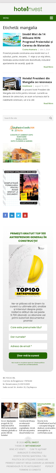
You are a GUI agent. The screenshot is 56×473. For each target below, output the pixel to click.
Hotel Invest (28, 9)
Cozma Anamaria (29, 49)
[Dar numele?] (28, 337)
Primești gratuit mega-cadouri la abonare (30, 463)
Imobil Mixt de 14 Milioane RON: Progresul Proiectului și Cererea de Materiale (37, 40)
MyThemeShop (33, 446)
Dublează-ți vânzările (29, 452)
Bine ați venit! (17, 449)
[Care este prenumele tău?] (28, 327)
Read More (48, 67)
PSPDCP (49, 466)
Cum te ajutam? (38, 449)
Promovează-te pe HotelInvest (23, 466)
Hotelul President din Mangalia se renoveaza (37, 80)
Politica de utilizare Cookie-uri (30, 459)
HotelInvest (27, 86)
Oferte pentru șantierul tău (29, 456)
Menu (6, 18)
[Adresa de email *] (28, 346)
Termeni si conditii (30, 470)
